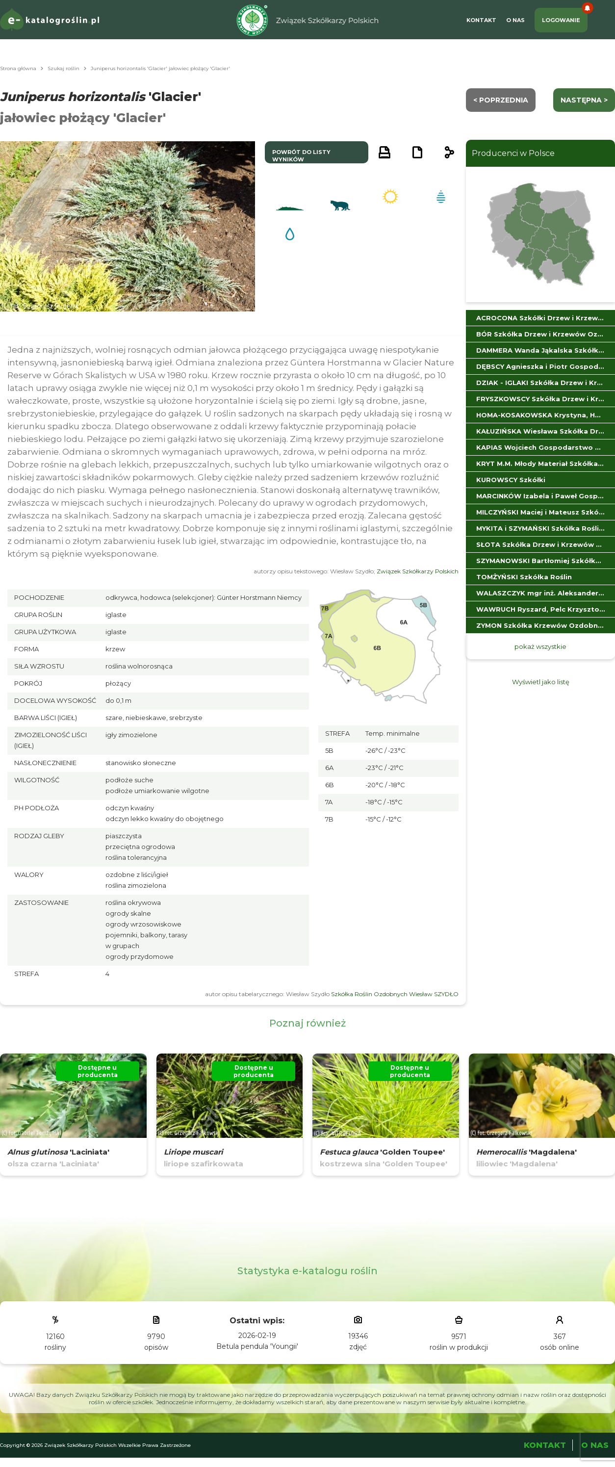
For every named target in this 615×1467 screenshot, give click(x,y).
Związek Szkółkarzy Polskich (418, 571)
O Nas (515, 20)
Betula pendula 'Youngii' (257, 1346)
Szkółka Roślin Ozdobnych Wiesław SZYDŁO (395, 994)
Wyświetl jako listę (540, 682)
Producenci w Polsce (513, 153)
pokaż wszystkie (540, 646)
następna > (584, 100)
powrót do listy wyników (301, 156)
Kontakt (481, 20)
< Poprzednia (500, 100)
